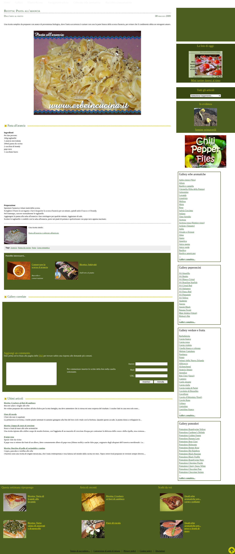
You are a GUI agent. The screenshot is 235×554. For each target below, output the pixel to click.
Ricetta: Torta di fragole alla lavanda (36, 499)
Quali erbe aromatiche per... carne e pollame (192, 499)
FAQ (41, 356)
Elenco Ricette (35, 2)
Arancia (14, 247)
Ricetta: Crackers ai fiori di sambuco (19, 403)
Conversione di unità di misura (107, 551)
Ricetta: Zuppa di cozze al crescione (19, 425)
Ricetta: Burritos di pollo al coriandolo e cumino (24, 448)
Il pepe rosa (9, 437)
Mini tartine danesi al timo (205, 80)
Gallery (19, 2)
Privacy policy (130, 551)
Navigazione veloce (58, 2)
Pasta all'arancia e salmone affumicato (44, 233)
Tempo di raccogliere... (80, 551)
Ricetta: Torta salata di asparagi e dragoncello (36, 526)
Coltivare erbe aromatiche (87, 2)
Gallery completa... (187, 259)
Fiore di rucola (10, 414)
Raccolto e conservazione (118, 2)
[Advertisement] (87, 177)
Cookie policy (146, 551)
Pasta (34, 247)
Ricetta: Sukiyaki (88, 264)
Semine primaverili (205, 129)
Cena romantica (43, 247)
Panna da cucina (24, 247)
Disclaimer (160, 551)
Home (7, 2)
